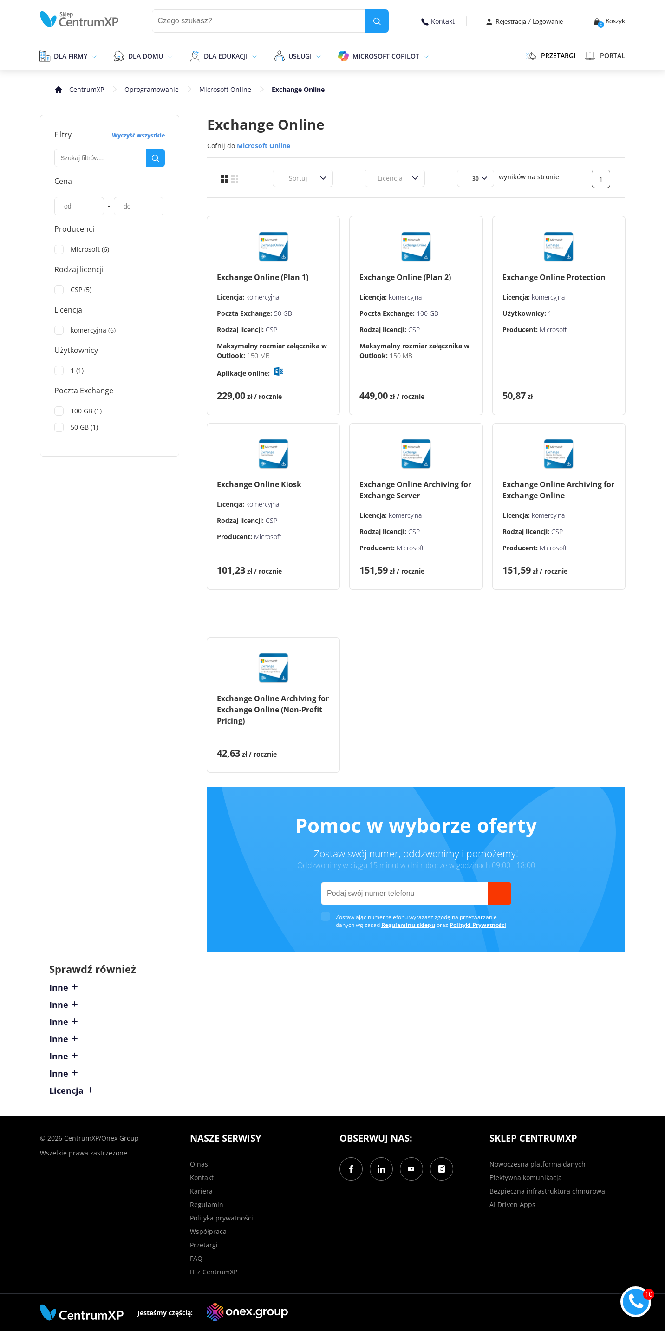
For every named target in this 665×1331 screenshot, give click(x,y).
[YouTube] (411, 1169)
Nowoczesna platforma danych (537, 1164)
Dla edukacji (226, 56)
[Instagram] (441, 1169)
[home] (79, 19)
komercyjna (262, 297)
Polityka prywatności (221, 1218)
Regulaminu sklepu (408, 925)
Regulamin (206, 1204)
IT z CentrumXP (213, 1271)
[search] (377, 21)
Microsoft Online (225, 89)
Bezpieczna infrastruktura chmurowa (547, 1191)
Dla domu (145, 56)
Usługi (300, 56)
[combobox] (283, 178)
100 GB (427, 313)
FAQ (196, 1258)
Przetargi (204, 1244)
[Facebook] (351, 1169)
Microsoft (553, 329)
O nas (199, 1164)
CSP (271, 329)
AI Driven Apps (512, 1204)
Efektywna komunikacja (525, 1177)
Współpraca (208, 1231)
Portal (605, 56)
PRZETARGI (550, 56)
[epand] (93, 56)
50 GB (283, 313)
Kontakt (438, 21)
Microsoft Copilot (385, 56)
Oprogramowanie (151, 89)
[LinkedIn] (381, 1169)
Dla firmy (70, 56)
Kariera (201, 1191)
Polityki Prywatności (478, 925)
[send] (499, 893)
